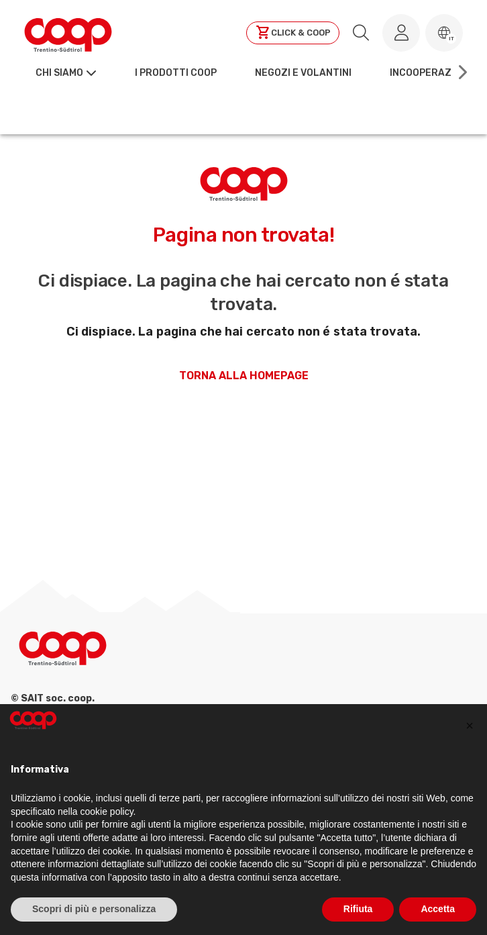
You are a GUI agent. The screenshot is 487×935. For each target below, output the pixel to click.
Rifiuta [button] (358, 908)
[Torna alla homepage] (68, 33)
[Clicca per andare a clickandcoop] (292, 32)
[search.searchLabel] (361, 33)
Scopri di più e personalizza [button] (94, 908)
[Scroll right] (461, 72)
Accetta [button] (438, 908)
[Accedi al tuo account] (401, 33)
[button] (444, 33)
